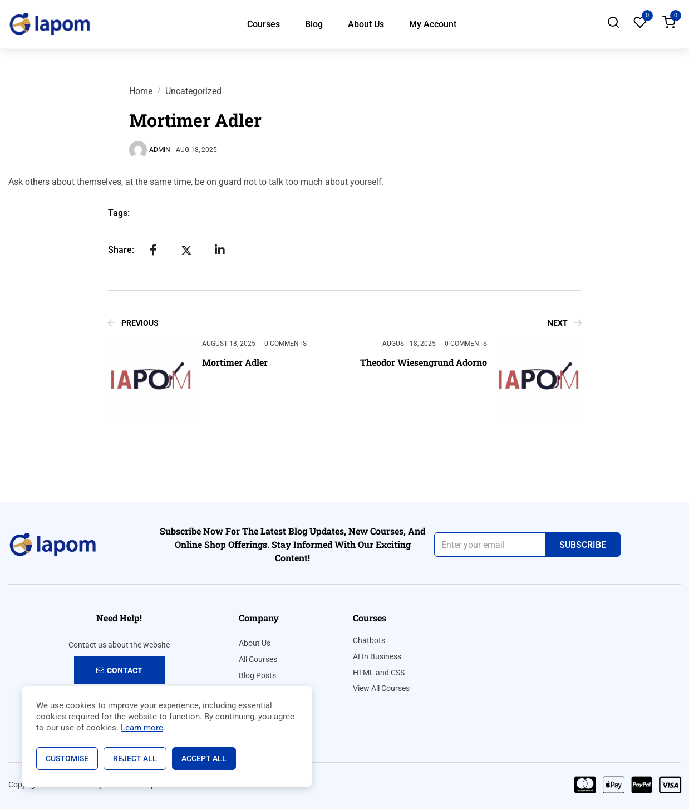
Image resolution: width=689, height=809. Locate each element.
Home (140, 91)
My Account (432, 24)
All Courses (258, 659)
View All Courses (381, 688)
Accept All (204, 758)
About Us (366, 24)
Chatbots (369, 640)
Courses (263, 24)
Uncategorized (193, 91)
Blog (314, 24)
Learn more (142, 728)
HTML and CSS (379, 672)
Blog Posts (257, 675)
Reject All (135, 758)
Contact (119, 670)
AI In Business (377, 656)
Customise (67, 758)
